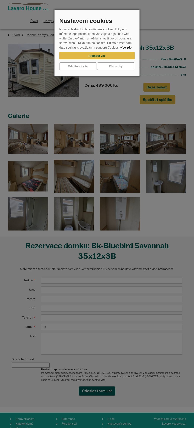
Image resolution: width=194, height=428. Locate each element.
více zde (126, 47)
